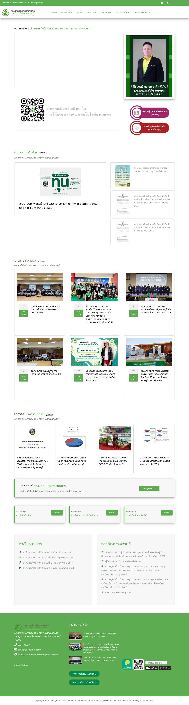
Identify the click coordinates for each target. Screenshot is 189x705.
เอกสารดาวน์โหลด (142, 12)
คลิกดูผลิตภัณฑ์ (149, 488)
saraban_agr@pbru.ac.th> (29, 649)
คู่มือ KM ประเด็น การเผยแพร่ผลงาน (121, 561)
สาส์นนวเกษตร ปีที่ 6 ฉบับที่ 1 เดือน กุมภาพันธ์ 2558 (47, 568)
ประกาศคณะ (106, 12)
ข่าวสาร (79, 12)
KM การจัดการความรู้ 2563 (117, 592)
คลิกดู (57, 512)
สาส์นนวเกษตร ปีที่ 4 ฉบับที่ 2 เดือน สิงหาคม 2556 (46, 552)
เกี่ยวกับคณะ (66, 12)
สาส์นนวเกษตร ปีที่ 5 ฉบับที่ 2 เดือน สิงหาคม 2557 (46, 563)
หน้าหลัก (53, 12)
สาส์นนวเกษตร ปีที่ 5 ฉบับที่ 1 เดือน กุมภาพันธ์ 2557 (46, 557)
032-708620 (24, 644)
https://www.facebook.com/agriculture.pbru (38, 654)
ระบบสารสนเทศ (123, 12)
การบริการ (91, 12)
